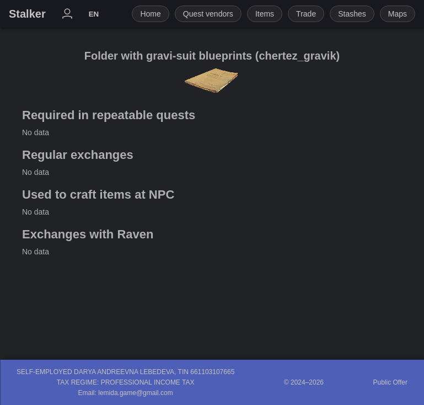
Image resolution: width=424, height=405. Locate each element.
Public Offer (390, 382)
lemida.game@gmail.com (135, 393)
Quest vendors (208, 13)
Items (264, 13)
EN (94, 14)
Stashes (352, 13)
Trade (306, 13)
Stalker (27, 14)
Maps (397, 13)
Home (150, 13)
